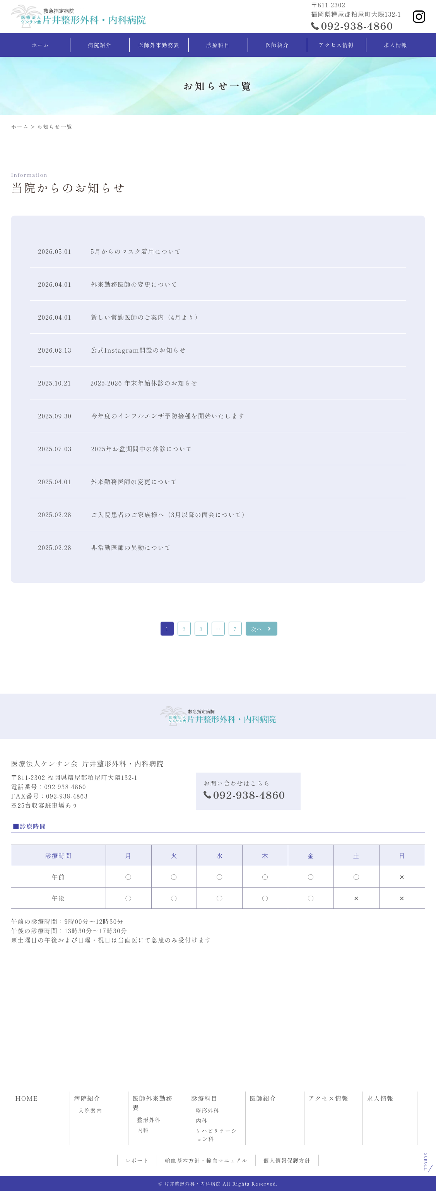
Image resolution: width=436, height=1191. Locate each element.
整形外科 (149, 1120)
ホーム (41, 45)
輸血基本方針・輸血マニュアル (206, 1160)
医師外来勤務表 (159, 45)
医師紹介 (277, 45)
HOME (26, 1098)
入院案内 (90, 1110)
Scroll (425, 1162)
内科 (143, 1130)
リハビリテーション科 (217, 1135)
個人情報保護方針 (287, 1160)
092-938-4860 (357, 26)
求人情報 (395, 45)
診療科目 (218, 45)
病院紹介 (99, 45)
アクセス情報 (336, 45)
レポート (137, 1160)
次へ (257, 629)
